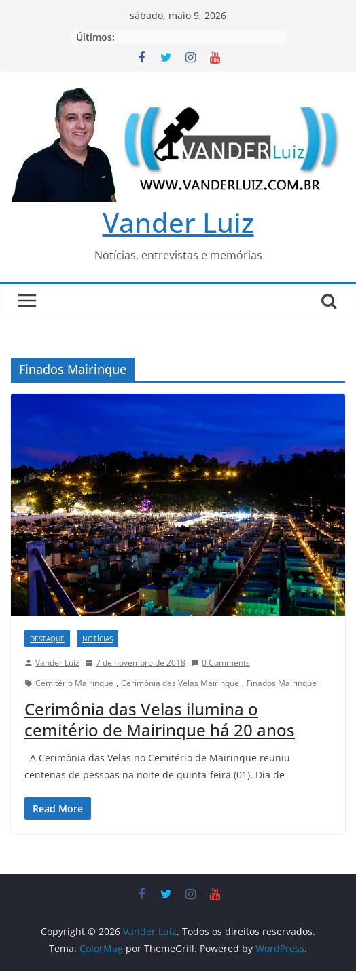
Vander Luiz (178, 222)
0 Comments (220, 662)
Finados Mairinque (282, 683)
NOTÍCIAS (97, 638)
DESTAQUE (47, 638)
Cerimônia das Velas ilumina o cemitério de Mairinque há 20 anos (159, 719)
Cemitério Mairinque (74, 683)
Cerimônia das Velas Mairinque (180, 683)
